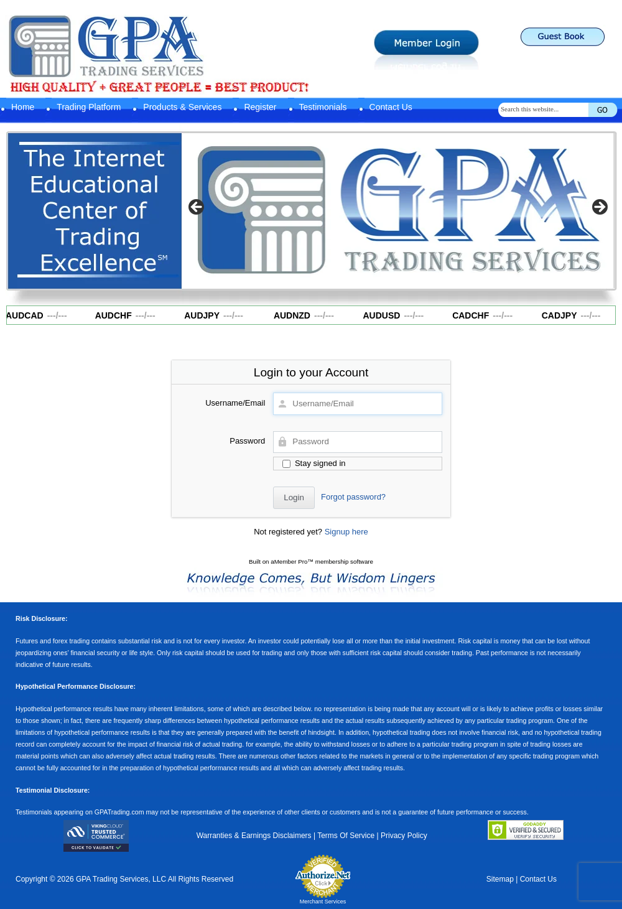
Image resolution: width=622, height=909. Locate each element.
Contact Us (390, 107)
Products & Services (182, 107)
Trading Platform (89, 107)
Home (22, 107)
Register (260, 107)
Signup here (346, 531)
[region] (398, 211)
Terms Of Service (345, 835)
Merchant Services (323, 901)
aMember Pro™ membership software (322, 561)
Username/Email (235, 403)
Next (599, 207)
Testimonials (323, 107)
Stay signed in (313, 463)
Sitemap (500, 879)
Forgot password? (353, 496)
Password (247, 440)
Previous (197, 207)
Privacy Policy (404, 835)
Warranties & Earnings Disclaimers (254, 835)
